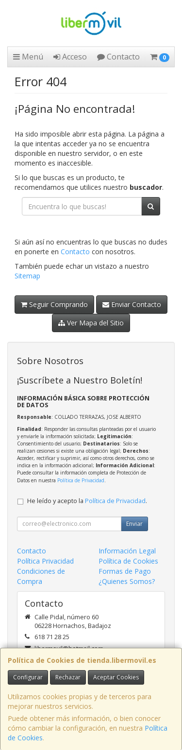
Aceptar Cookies (116, 677)
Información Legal (127, 550)
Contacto (118, 56)
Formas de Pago (125, 571)
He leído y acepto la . (87, 501)
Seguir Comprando (54, 304)
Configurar (28, 677)
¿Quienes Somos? (127, 581)
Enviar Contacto (131, 304)
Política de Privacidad (80, 480)
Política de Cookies (128, 561)
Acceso (70, 56)
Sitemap (27, 275)
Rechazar (68, 677)
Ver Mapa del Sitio (91, 322)
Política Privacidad (45, 561)
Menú (28, 56)
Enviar (134, 524)
